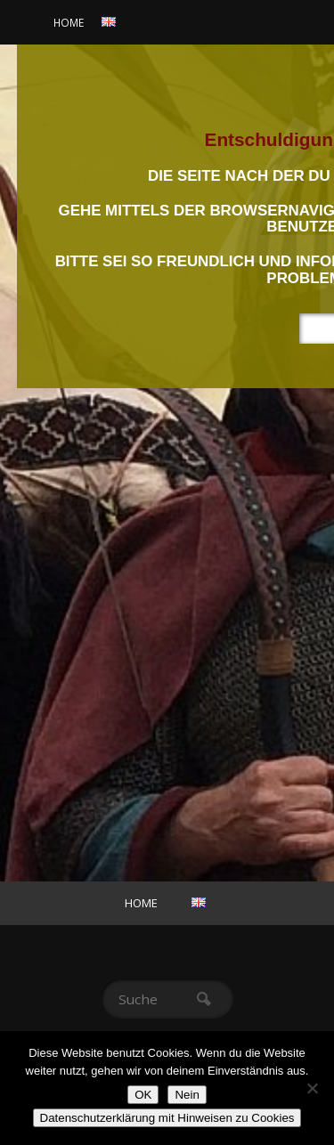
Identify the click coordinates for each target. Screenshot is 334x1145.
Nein (187, 1094)
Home (68, 22)
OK (142, 1094)
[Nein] (312, 1088)
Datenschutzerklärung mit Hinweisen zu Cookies (167, 1118)
